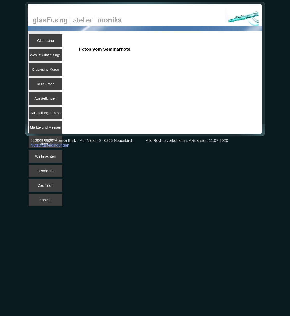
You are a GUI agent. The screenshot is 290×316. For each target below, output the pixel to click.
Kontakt (46, 200)
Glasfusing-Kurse (45, 69)
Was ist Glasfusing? (45, 55)
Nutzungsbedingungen (50, 145)
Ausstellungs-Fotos (45, 113)
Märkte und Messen (45, 127)
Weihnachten (45, 156)
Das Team (46, 185)
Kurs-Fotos (45, 84)
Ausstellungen (45, 98)
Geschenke (45, 171)
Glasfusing (45, 40)
